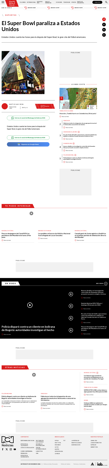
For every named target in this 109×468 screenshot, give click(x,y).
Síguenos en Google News (28, 144)
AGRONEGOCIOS (76, 445)
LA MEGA (57, 453)
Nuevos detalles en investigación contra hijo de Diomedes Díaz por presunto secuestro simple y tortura (79, 147)
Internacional (31, 2)
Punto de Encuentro (80, 2)
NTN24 (57, 440)
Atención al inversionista (25, 456)
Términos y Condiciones (79, 464)
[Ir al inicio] (12, 3)
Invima (86, 400)
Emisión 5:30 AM (29, 8)
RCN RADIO (58, 445)
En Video (10, 283)
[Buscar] (106, 2)
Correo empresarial (26, 451)
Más (101, 283)
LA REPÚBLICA (75, 440)
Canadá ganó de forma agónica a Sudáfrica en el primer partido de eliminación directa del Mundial (90, 235)
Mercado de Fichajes (44, 230)
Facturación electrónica (40, 441)
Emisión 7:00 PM (76, 8)
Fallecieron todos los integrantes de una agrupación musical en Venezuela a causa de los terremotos (80, 124)
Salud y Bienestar (48, 2)
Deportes (11, 15)
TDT (64, 440)
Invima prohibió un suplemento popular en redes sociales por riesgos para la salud (95, 404)
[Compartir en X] (104, 30)
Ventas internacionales (41, 448)
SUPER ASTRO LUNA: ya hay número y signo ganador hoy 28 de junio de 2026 (95, 390)
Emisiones (7, 8)
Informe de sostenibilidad (40, 444)
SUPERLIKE (93, 445)
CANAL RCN (97, 2)
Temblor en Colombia (66, 111)
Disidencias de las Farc (70, 132)
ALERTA (57, 449)
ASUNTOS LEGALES (77, 442)
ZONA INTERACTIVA (96, 442)
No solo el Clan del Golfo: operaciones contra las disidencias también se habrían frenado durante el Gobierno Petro (80, 135)
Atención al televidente (24, 444)
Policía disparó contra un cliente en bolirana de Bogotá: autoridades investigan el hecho (78, 158)
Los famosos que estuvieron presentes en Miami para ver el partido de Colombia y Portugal (93, 377)
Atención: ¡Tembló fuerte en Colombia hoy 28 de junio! (78, 113)
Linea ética (39, 451)
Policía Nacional (68, 155)
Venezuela (66, 120)
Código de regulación (27, 447)
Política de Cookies (65, 464)
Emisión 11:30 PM (100, 8)
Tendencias (66, 2)
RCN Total (58, 442)
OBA (37, 453)
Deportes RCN (39, 2)
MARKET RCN (94, 447)
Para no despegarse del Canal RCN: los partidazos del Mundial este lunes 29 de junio (16, 235)
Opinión (73, 2)
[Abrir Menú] (3, 2)
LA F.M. (57, 447)
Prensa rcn (24, 453)
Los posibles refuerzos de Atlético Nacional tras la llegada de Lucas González (54, 234)
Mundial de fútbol (8, 230)
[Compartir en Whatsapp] (104, 35)
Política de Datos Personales (51, 464)
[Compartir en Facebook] (104, 24)
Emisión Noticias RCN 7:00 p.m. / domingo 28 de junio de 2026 (92, 304)
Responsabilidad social (27, 440)
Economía (59, 2)
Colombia (23, 2)
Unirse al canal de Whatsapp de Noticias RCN (28, 118)
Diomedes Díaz (67, 143)
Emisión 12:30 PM (53, 8)
